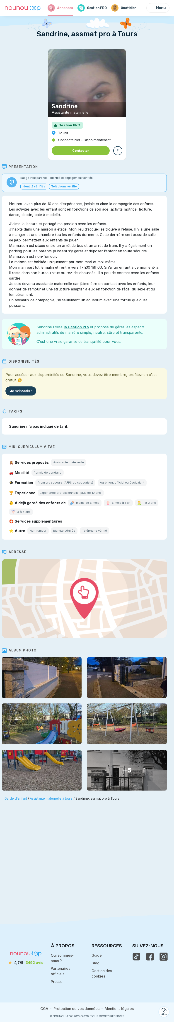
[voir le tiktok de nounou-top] (136, 957)
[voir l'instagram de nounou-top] (164, 957)
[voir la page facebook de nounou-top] (150, 957)
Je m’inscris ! (23, 391)
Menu (158, 8)
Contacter (80, 150)
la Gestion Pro (79, 327)
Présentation (23, 166)
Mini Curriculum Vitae (31, 446)
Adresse (17, 551)
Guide (97, 955)
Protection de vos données (76, 1008)
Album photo (22, 650)
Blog (95, 963)
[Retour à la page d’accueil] (23, 8)
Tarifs (15, 411)
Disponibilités (23, 361)
